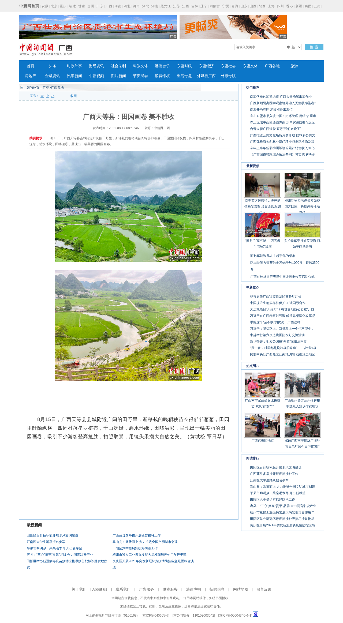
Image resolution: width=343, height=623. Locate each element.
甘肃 (81, 6)
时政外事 (74, 66)
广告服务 (146, 589)
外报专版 (228, 76)
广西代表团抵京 (262, 440)
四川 (280, 6)
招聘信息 (217, 589)
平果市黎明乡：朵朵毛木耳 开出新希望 (54, 548)
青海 (235, 6)
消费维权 (162, 76)
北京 (54, 6)
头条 (52, 66)
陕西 (262, 6)
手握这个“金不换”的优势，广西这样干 (277, 322)
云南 (317, 6)
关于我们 (79, 589)
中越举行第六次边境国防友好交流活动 (277, 335)
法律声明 (193, 589)
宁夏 (225, 6)
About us (99, 589)
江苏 (176, 6)
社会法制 (118, 66)
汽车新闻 (74, 76)
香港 (289, 6)
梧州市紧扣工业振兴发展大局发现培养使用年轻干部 (150, 555)
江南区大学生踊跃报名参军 (46, 542)
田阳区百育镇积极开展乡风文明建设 (52, 535)
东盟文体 (250, 66)
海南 (118, 6)
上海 (271, 6)
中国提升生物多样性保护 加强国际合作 (277, 303)
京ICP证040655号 (155, 615)
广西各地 (272, 66)
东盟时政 (184, 66)
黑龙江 (166, 6)
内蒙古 (215, 6)
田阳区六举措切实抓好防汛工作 (135, 548)
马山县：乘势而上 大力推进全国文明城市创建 (145, 542)
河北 (127, 6)
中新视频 (96, 76)
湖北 (145, 6)
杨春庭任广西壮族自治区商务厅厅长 (275, 296)
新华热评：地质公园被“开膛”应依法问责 (278, 341)
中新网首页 (29, 6)
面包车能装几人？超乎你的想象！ (274, 256)
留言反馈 (263, 589)
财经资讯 (96, 66)
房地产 (30, 76)
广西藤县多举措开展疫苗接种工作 (137, 535)
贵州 (90, 6)
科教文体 (140, 66)
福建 (72, 6)
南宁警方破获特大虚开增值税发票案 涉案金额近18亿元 (262, 206)
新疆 (299, 6)
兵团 (308, 6)
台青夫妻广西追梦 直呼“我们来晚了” (275, 129)
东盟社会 (228, 66)
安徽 (45, 6)
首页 (30, 66)
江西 (185, 6)
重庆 (63, 6)
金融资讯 (52, 76)
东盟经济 (206, 66)
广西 (109, 6)
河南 (136, 6)
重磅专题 (184, 76)
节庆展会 (140, 76)
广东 (99, 6)
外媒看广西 (206, 76)
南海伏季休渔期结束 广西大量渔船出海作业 (281, 97)
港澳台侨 (162, 66)
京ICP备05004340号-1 (235, 615)
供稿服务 (170, 589)
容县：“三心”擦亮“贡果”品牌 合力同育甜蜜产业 (60, 555)
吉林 (194, 6)
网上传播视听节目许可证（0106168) (111, 615)
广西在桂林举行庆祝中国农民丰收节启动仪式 (282, 277)
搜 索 (314, 47)
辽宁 (203, 6)
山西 (253, 6)
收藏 (73, 96)
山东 (244, 6)
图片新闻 (118, 76)
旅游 (294, 66)
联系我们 (123, 589)
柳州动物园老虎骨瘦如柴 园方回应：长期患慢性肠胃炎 (302, 206)
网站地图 (240, 589)
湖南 (154, 6)
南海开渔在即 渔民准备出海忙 (271, 109)
